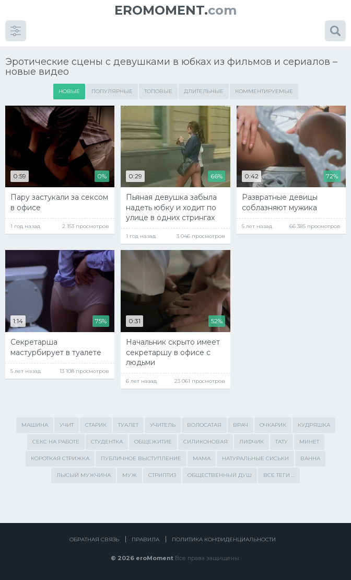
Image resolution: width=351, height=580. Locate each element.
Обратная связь (94, 539)
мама (201, 458)
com (175, 10)
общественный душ (220, 475)
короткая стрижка (60, 458)
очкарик (273, 425)
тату (281, 441)
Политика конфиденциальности (224, 539)
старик (96, 425)
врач (240, 425)
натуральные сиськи (255, 458)
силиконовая (205, 441)
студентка (107, 441)
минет (309, 441)
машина (34, 425)
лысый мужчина (83, 475)
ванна (310, 458)
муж (129, 475)
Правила (145, 539)
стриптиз (162, 475)
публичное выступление (141, 458)
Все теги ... (279, 475)
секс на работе (55, 441)
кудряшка (314, 425)
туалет (128, 425)
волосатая (204, 425)
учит (67, 425)
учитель (163, 425)
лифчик (251, 441)
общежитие (153, 441)
